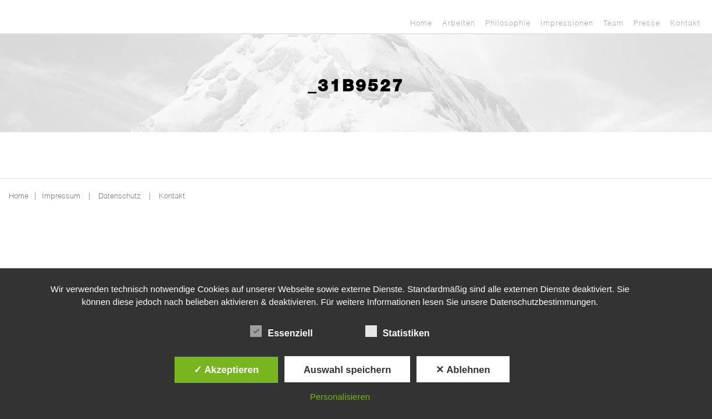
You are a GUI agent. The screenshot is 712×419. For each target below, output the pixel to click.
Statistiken (397, 331)
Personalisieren (340, 397)
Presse (646, 23)
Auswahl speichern (347, 369)
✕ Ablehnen (463, 369)
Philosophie (508, 23)
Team (613, 23)
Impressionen (566, 23)
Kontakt (685, 23)
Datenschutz (119, 196)
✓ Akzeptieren (226, 369)
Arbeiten (458, 23)
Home (421, 23)
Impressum (61, 196)
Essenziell (281, 331)
